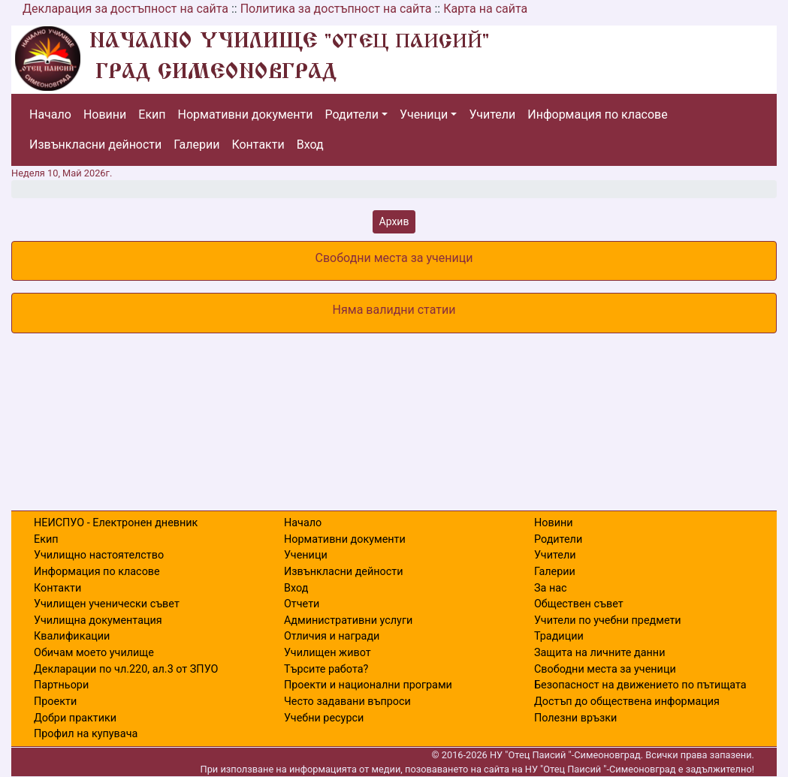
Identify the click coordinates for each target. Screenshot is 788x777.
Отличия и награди (331, 636)
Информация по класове (597, 114)
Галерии (196, 144)
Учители (492, 114)
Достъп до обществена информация (627, 701)
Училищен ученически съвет (107, 604)
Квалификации (72, 636)
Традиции (559, 636)
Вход (310, 144)
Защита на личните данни (600, 652)
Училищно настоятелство (99, 555)
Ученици (424, 114)
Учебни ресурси (324, 718)
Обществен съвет (578, 604)
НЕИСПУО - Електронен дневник (116, 522)
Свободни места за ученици (605, 669)
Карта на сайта (485, 9)
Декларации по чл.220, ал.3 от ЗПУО (126, 669)
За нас (550, 588)
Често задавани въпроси (347, 701)
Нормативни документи (245, 114)
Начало (50, 114)
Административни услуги (348, 620)
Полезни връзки (575, 718)
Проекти (55, 701)
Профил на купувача (85, 733)
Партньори (61, 685)
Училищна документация (98, 620)
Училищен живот (327, 652)
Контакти (257, 144)
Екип (151, 114)
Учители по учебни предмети (607, 620)
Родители (352, 114)
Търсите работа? (326, 669)
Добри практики (75, 718)
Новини (104, 114)
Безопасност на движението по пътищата (640, 685)
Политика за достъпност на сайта (336, 9)
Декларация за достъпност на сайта (125, 9)
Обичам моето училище (94, 652)
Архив (394, 221)
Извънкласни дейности (95, 144)
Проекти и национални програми (368, 685)
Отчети (301, 604)
